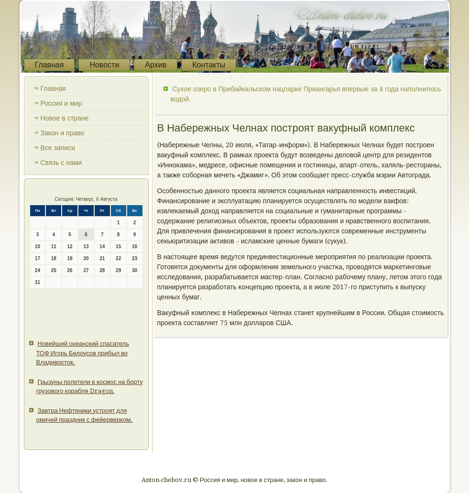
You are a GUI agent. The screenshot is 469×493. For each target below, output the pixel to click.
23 (134, 258)
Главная (49, 65)
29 (118, 270)
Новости (104, 65)
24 (37, 270)
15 (118, 246)
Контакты (208, 65)
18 (53, 258)
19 (70, 258)
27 (85, 270)
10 (37, 246)
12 (70, 246)
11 (53, 246)
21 (102, 258)
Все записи (58, 148)
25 (53, 270)
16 (134, 246)
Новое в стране (65, 118)
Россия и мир (61, 103)
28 (102, 270)
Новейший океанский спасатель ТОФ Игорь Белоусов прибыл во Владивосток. (82, 353)
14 (102, 246)
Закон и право (63, 133)
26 (70, 270)
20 (85, 258)
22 (118, 258)
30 (134, 270)
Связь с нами (61, 162)
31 (37, 282)
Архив (155, 65)
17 (37, 258)
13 (85, 246)
